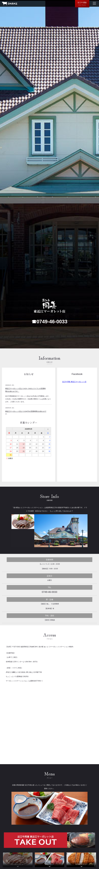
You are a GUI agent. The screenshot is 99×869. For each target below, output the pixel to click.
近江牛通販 (82, 4)
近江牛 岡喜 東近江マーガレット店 (74, 382)
